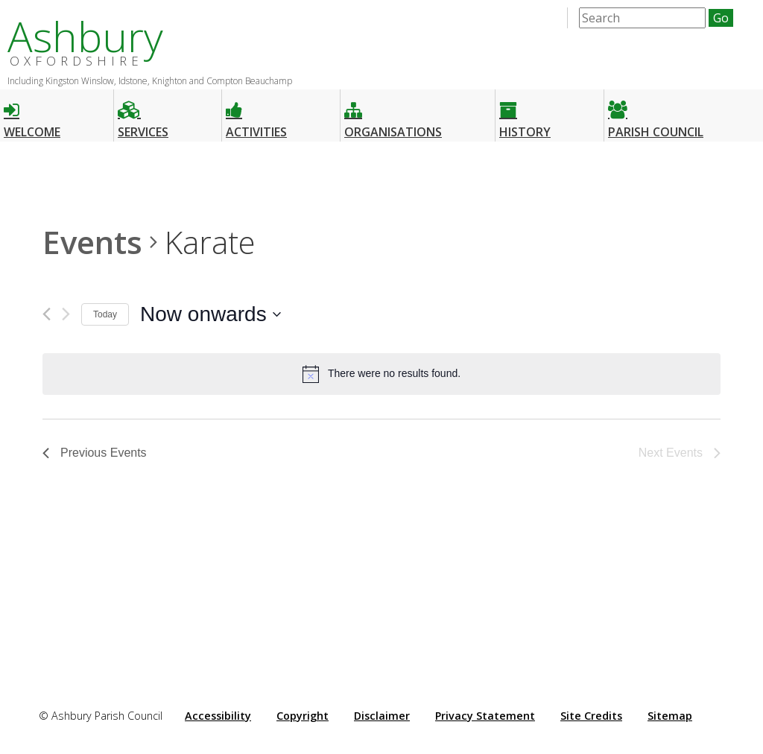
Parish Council (655, 113)
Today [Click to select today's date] (105, 314)
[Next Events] (66, 314)
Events (92, 242)
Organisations (393, 113)
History (525, 113)
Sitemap (670, 716)
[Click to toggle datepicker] (210, 314)
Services (143, 113)
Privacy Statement (485, 716)
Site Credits (591, 716)
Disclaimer (382, 716)
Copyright (302, 716)
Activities (256, 113)
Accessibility (218, 716)
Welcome (32, 113)
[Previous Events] (46, 314)
